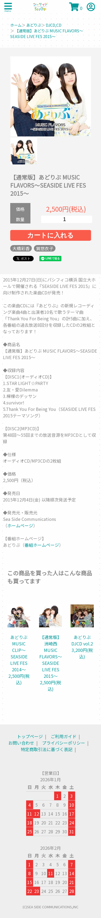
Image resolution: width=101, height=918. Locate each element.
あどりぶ (33, 25)
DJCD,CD (53, 25)
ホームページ (20, 525)
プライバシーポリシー (63, 743)
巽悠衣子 (44, 248)
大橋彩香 (21, 248)
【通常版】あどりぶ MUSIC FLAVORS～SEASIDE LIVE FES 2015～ (46, 33)
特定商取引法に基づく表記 (46, 749)
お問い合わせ (21, 743)
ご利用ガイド (63, 736)
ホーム (16, 25)
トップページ (30, 736)
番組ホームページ (42, 545)
